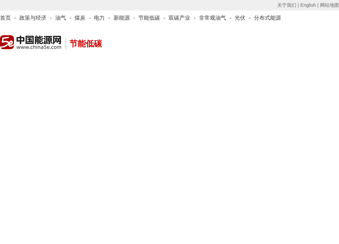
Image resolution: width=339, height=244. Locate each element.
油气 (60, 18)
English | (309, 5)
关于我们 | (288, 5)
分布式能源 (267, 18)
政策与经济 (32, 18)
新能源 (122, 18)
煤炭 (80, 18)
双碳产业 (179, 18)
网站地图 (329, 5)
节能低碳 (149, 18)
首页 (5, 18)
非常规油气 (212, 18)
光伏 (240, 18)
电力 (99, 18)
